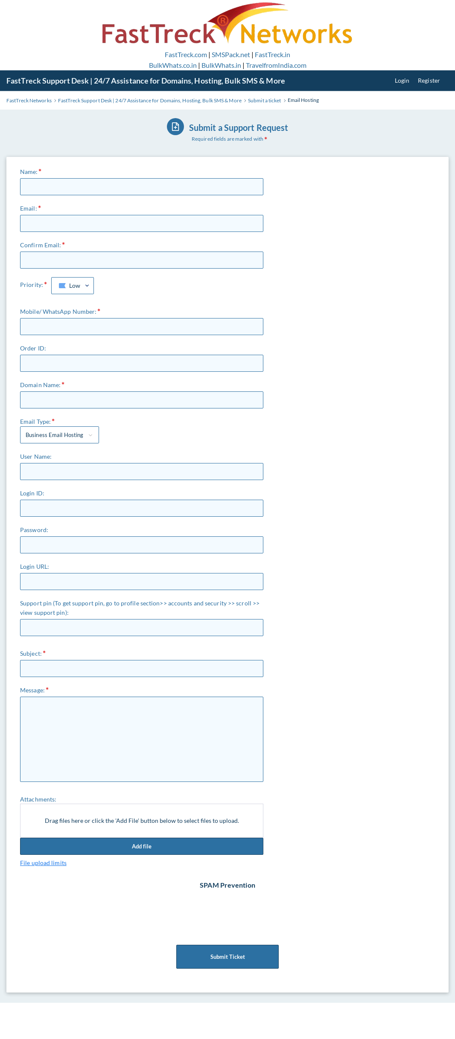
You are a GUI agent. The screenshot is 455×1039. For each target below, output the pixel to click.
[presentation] (228, 906)
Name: (29, 171)
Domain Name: (40, 384)
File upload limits (43, 862)
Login (402, 80)
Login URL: (34, 566)
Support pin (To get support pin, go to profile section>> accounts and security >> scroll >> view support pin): (140, 607)
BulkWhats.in (221, 65)
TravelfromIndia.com (276, 65)
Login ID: (32, 493)
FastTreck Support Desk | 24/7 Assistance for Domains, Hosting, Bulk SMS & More (145, 80)
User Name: (36, 456)
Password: (34, 529)
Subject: (31, 653)
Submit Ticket (227, 956)
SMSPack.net (231, 54)
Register (429, 80)
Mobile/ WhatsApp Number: (58, 311)
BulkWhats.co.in (173, 65)
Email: (28, 208)
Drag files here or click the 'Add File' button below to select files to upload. (142, 820)
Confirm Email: (40, 245)
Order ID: (33, 348)
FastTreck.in (272, 54)
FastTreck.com (186, 54)
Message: (32, 690)
